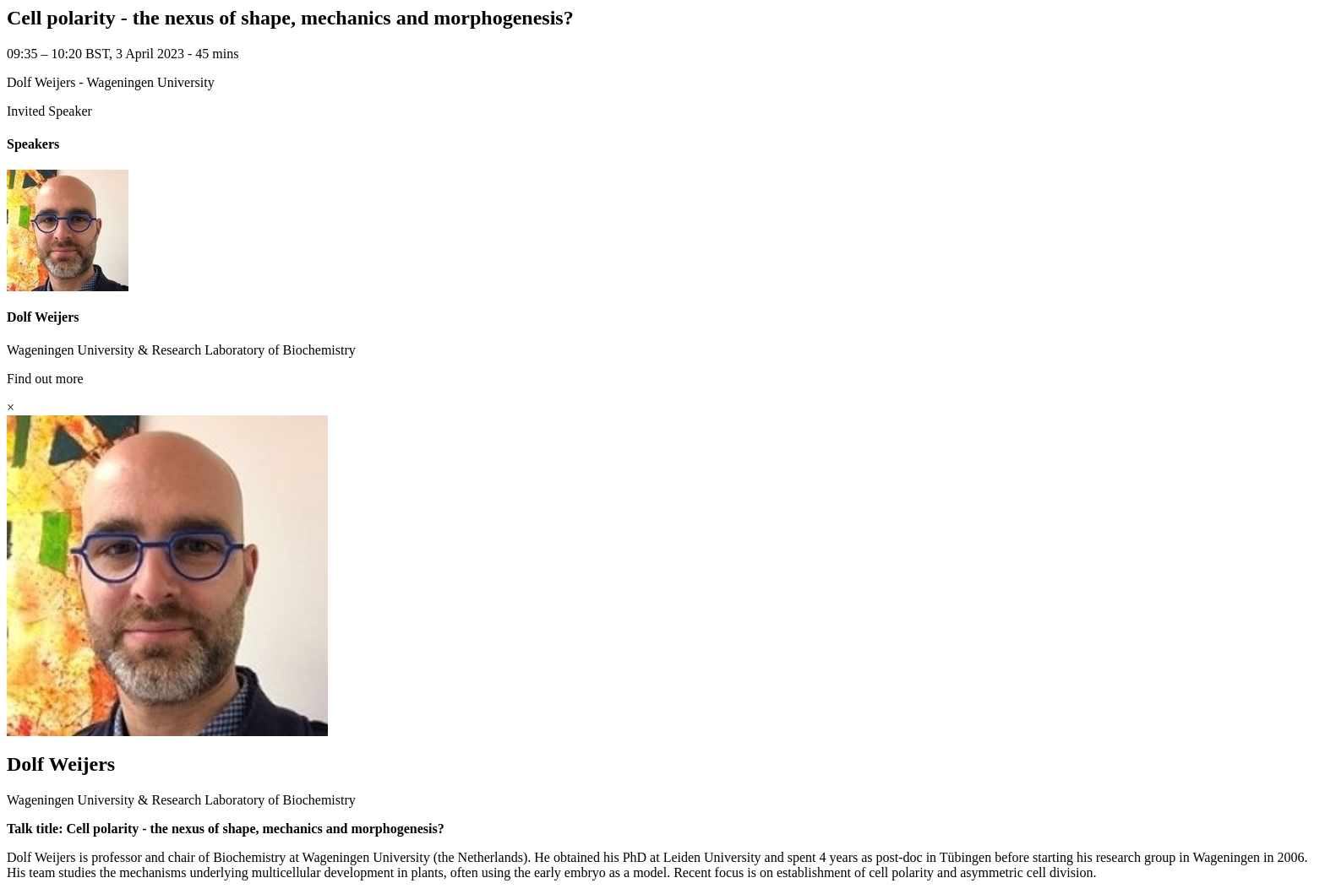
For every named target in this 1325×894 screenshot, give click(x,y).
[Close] (10, 407)
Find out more (45, 378)
